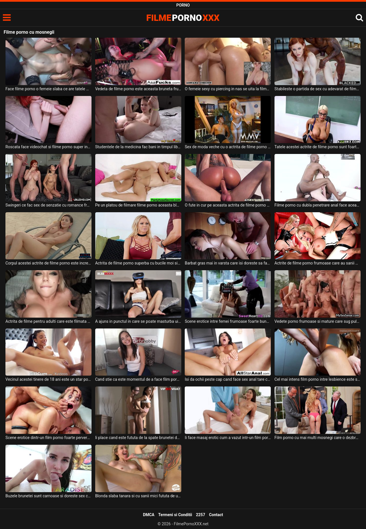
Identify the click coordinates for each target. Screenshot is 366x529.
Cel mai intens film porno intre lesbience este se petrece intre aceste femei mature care (317, 379)
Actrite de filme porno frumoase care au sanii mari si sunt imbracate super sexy (317, 263)
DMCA (148, 514)
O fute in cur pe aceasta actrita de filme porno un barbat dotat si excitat (228, 205)
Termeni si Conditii (175, 514)
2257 (200, 514)
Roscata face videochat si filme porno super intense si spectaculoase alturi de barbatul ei (48, 147)
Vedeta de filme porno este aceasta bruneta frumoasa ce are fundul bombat (138, 89)
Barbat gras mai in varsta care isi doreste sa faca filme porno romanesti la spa (228, 263)
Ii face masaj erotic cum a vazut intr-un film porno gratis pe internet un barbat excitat (228, 437)
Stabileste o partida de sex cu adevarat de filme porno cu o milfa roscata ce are (317, 89)
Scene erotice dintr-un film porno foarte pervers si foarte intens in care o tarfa (48, 437)
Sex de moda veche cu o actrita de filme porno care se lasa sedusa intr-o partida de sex (228, 147)
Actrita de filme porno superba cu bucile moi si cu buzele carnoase (138, 263)
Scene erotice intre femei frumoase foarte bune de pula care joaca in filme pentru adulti (228, 321)
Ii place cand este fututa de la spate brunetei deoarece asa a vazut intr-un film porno (138, 437)
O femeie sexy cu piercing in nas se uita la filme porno (228, 89)
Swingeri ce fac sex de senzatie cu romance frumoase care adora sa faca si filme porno (48, 205)
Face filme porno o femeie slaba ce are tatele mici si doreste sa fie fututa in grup (48, 89)
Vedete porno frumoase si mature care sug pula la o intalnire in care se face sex (317, 321)
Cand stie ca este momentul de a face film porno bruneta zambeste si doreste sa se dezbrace (138, 379)
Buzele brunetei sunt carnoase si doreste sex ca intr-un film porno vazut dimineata (48, 496)
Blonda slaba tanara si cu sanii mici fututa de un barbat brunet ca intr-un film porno (138, 496)
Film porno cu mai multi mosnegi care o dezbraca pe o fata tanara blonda (317, 437)
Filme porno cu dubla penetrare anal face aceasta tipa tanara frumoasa (317, 205)
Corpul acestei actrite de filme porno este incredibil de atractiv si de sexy (48, 263)
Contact (216, 514)
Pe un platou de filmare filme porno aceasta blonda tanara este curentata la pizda (138, 205)
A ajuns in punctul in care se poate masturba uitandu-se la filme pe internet (138, 321)
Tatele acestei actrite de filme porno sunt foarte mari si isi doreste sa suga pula (317, 147)
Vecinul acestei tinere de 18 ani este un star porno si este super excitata (48, 379)
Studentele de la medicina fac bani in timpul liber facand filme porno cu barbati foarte (138, 147)
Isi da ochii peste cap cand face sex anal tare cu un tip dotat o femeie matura (228, 379)
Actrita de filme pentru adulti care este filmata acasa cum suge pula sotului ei (48, 321)
